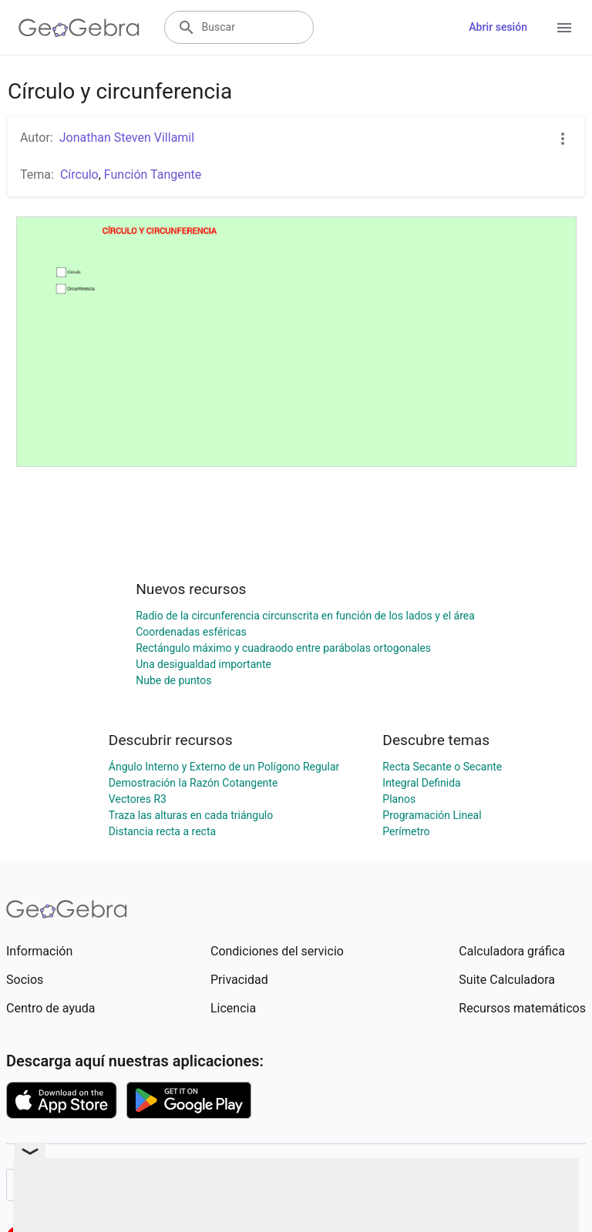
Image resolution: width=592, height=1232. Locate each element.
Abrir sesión (498, 27)
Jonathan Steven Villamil (126, 137)
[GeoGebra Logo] (79, 27)
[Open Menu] (564, 27)
